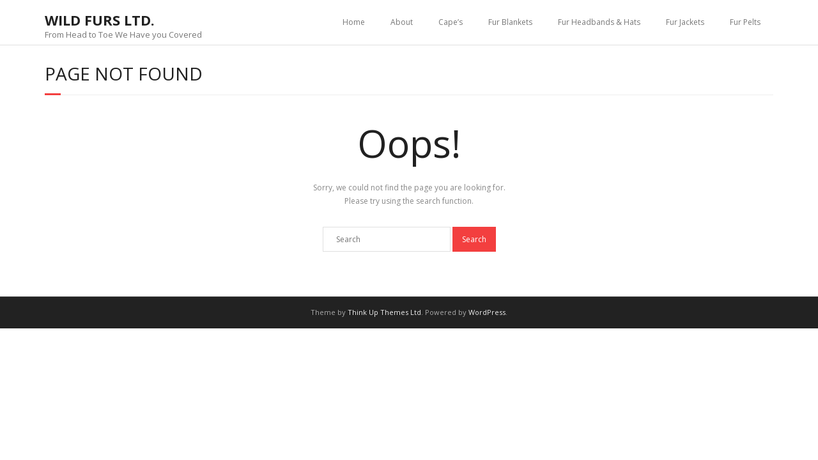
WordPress (486, 312)
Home (354, 22)
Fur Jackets (685, 22)
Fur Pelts (745, 22)
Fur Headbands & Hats (599, 22)
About (401, 22)
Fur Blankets (510, 22)
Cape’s (450, 22)
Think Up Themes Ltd (384, 312)
